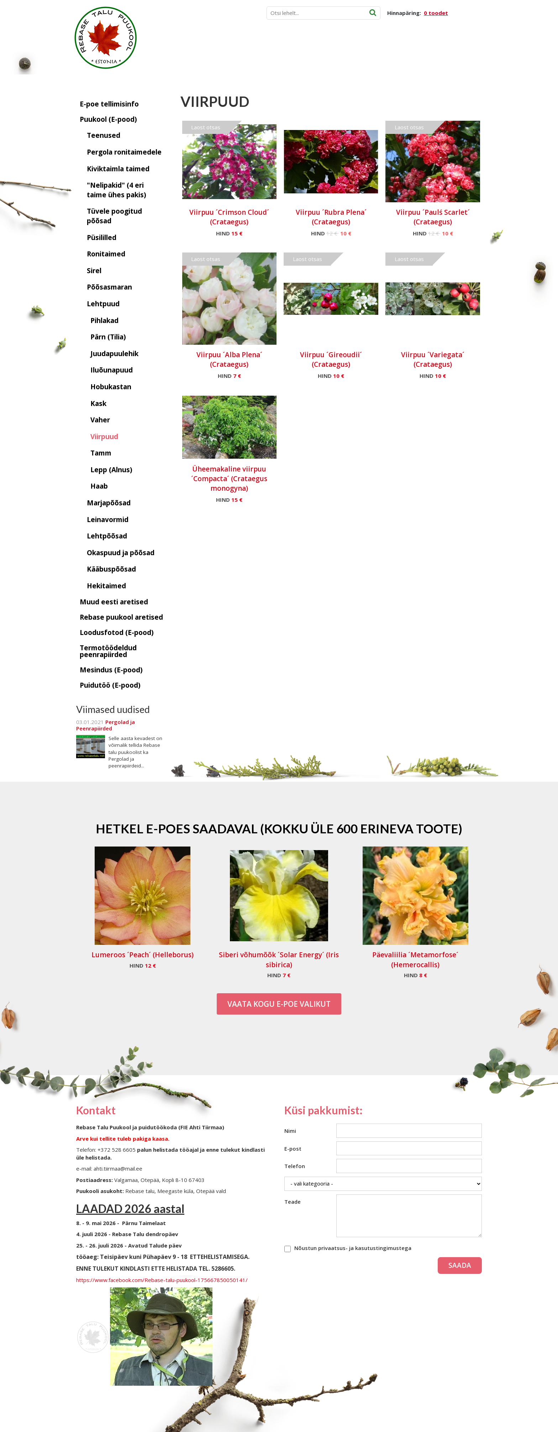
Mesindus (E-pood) (111, 670)
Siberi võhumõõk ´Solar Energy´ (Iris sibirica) (279, 959)
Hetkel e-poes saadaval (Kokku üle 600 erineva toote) (279, 828)
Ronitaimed (106, 254)
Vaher (100, 420)
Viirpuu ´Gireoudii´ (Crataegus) (331, 359)
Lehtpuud (103, 303)
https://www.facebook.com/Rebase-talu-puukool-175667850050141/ (162, 1279)
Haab (99, 486)
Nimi (290, 1130)
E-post (292, 1148)
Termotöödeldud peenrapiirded (108, 651)
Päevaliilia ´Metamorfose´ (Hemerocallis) (415, 959)
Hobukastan (110, 386)
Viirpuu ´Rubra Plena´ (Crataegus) (331, 217)
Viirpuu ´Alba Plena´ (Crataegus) (229, 359)
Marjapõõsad (109, 502)
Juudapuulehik (114, 353)
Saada (459, 1265)
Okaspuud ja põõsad (120, 552)
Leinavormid (107, 519)
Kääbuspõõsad (111, 569)
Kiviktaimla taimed (118, 168)
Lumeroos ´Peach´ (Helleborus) (142, 954)
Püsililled (101, 237)
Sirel (94, 270)
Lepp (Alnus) (111, 469)
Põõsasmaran (109, 287)
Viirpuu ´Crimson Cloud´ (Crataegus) (229, 217)
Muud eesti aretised (114, 601)
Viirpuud (104, 436)
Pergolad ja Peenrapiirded (105, 725)
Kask (98, 403)
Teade (292, 1201)
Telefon (294, 1166)
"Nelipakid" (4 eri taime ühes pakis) (116, 190)
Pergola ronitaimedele (124, 152)
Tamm (100, 453)
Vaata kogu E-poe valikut (279, 1004)
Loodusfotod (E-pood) (117, 632)
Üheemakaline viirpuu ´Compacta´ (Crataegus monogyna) (229, 478)
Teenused (103, 135)
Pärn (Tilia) (108, 337)
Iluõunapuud (111, 370)
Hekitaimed (106, 585)
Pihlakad (104, 320)
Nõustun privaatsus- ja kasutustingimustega (352, 1247)
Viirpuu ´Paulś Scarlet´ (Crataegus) (433, 217)
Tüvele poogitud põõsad (114, 216)
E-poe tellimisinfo (109, 104)
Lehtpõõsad (107, 536)
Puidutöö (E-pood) (110, 685)
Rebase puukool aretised (121, 617)
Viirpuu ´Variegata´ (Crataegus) (432, 359)
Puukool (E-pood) (108, 119)
